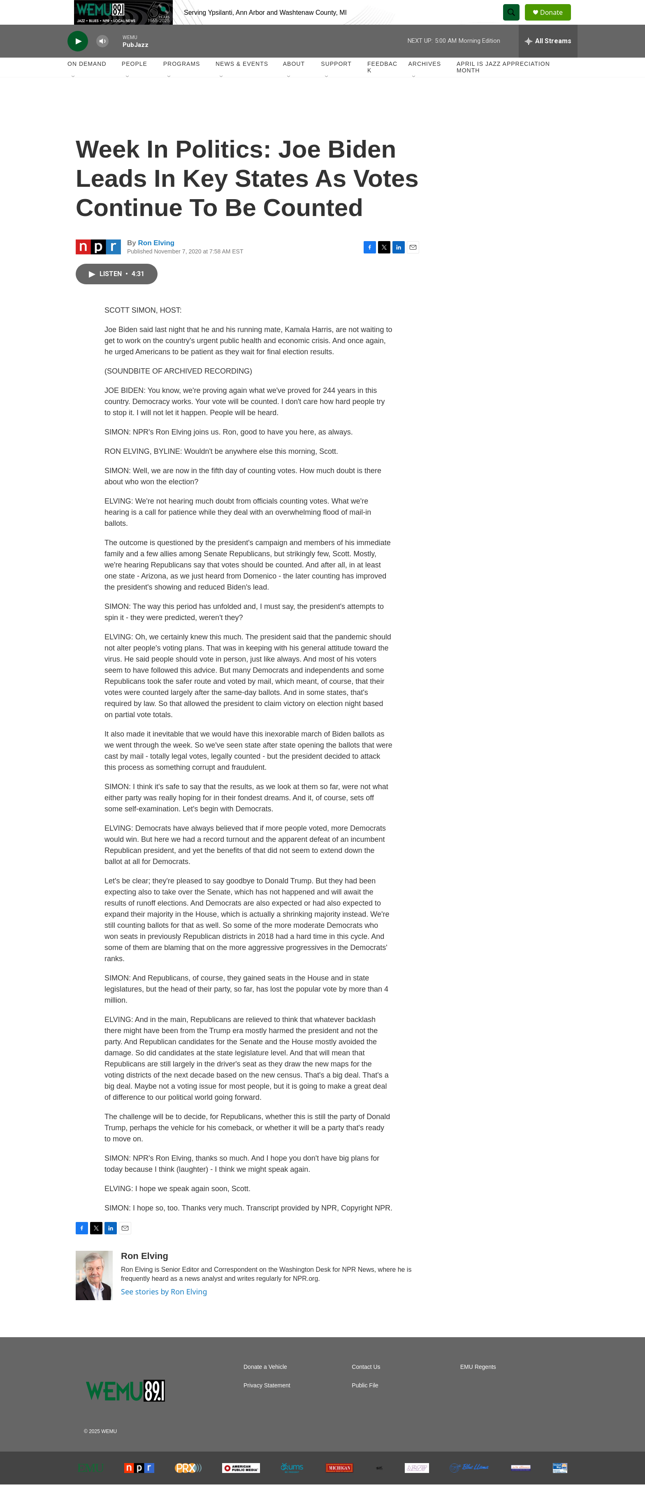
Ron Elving (156, 261)
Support (336, 82)
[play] (77, 60)
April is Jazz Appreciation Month (503, 85)
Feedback (382, 85)
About (294, 82)
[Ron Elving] (94, 1294)
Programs (181, 82)
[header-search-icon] (515, 22)
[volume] (102, 60)
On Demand (87, 82)
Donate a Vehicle (265, 1385)
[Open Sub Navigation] (73, 95)
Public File (365, 1404)
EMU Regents (478, 1385)
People (134, 82)
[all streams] (548, 59)
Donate (556, 21)
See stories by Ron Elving (164, 1310)
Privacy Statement (267, 1404)
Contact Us (366, 1385)
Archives (424, 82)
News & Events (242, 82)
